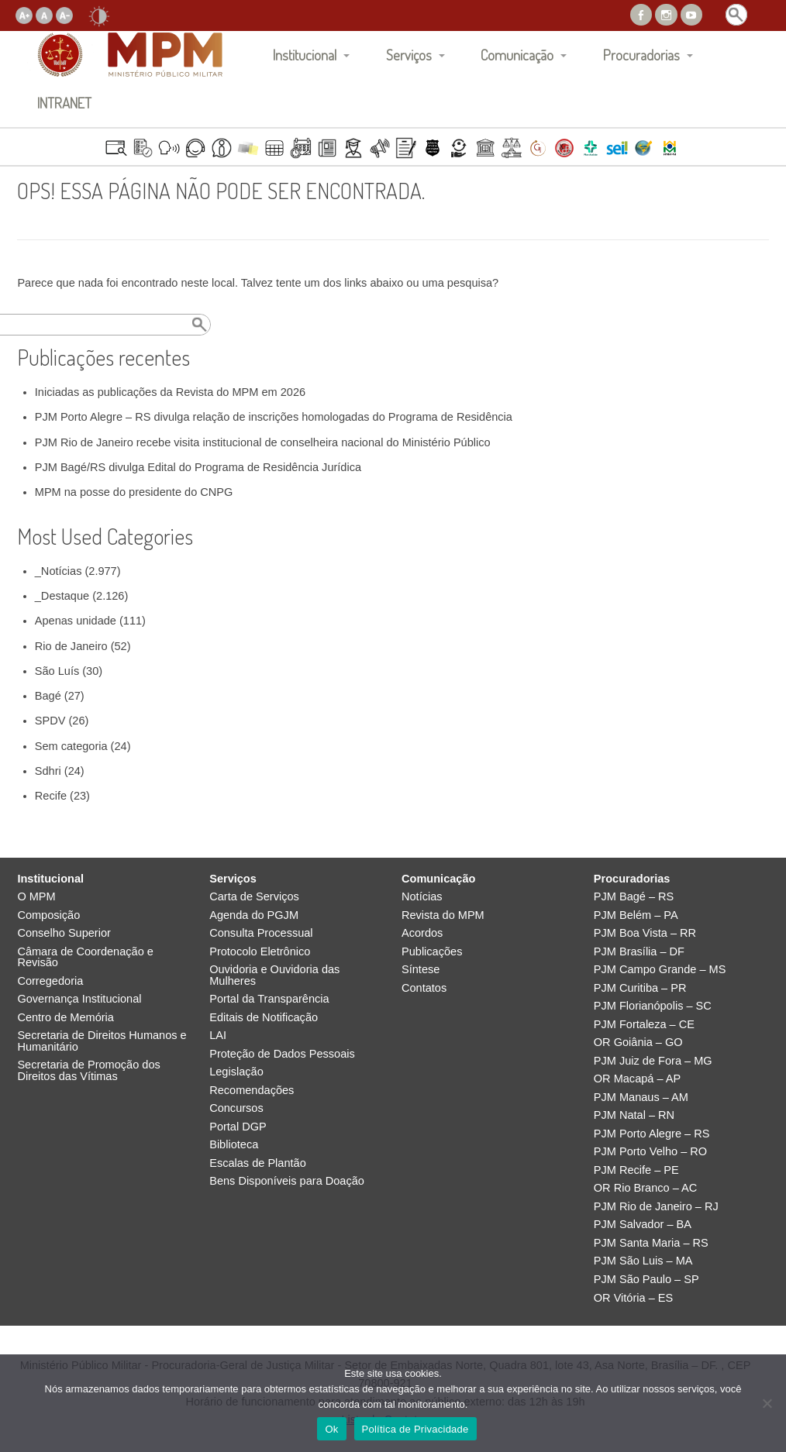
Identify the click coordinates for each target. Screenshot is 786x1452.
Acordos (422, 933)
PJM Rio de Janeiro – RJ (656, 1207)
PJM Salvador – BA (642, 1224)
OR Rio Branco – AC (645, 1188)
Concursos (236, 1108)
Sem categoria (71, 746)
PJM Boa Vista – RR (645, 933)
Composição (48, 915)
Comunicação (517, 55)
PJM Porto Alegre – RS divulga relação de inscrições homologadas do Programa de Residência (273, 417)
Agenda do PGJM (253, 915)
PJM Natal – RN (634, 1115)
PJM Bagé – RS (634, 897)
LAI (217, 1035)
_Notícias (58, 571)
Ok (331, 1429)
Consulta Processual (260, 933)
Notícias (422, 897)
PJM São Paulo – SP (646, 1279)
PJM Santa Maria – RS (651, 1243)
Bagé (48, 696)
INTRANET (64, 103)
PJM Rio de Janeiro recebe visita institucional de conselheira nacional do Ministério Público (263, 442)
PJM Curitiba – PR (640, 988)
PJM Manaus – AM (641, 1097)
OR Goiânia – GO (638, 1042)
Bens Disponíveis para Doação (286, 1181)
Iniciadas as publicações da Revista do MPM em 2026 (170, 392)
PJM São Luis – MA (643, 1261)
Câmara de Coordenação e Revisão (85, 957)
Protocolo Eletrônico (259, 952)
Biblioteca (233, 1145)
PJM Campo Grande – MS (660, 969)
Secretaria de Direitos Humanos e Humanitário (101, 1041)
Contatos (424, 988)
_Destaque (62, 596)
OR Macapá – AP (637, 1079)
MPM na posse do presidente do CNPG (134, 492)
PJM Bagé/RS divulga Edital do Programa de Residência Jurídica (198, 467)
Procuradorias (641, 55)
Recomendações (251, 1090)
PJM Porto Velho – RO (650, 1152)
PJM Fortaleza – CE (644, 1025)
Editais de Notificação (263, 1018)
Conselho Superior (64, 933)
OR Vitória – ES (633, 1298)
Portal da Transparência (269, 999)
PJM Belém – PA (636, 915)
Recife (51, 796)
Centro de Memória (65, 1018)
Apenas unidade (75, 620)
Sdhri (48, 771)
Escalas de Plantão (257, 1163)
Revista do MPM (443, 915)
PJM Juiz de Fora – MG (653, 1061)
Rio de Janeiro (71, 646)
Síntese (421, 969)
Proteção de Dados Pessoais (282, 1054)
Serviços (409, 55)
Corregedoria (50, 981)
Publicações (432, 952)
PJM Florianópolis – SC (653, 1006)
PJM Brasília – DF (639, 952)
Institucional (304, 55)
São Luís (57, 671)
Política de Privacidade (415, 1429)
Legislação (236, 1072)
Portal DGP (238, 1127)
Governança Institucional (79, 999)
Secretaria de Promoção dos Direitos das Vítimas (88, 1070)
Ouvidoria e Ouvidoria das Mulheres (274, 975)
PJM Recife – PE (636, 1170)
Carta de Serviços (254, 897)
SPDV (50, 720)
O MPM (36, 897)
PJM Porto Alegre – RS (652, 1134)
